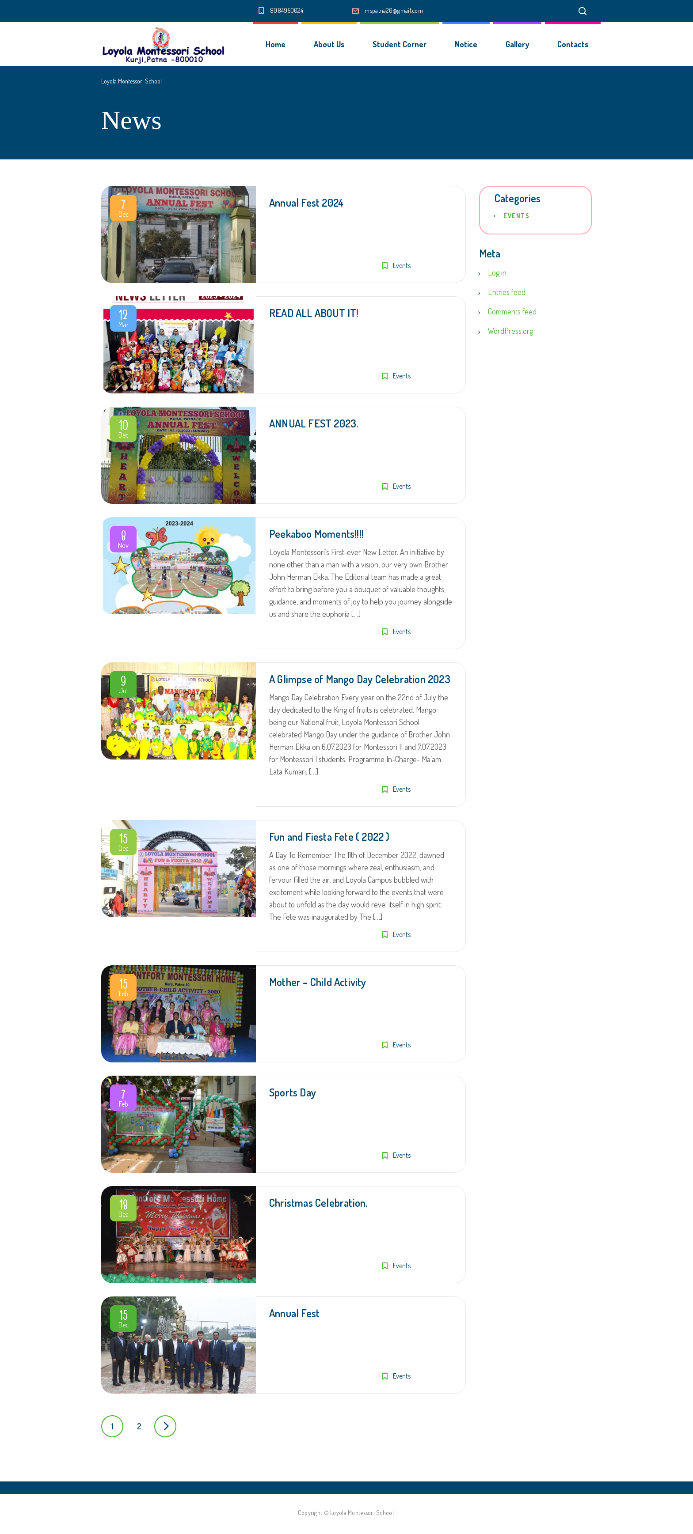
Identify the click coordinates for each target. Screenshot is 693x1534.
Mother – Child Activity (317, 982)
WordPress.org (510, 331)
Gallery (517, 44)
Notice (466, 44)
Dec (123, 210)
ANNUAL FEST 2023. (313, 423)
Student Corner (399, 44)
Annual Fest (294, 1313)
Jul (123, 686)
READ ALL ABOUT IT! (314, 313)
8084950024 (286, 10)
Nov (123, 541)
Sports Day (292, 1092)
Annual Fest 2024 (306, 202)
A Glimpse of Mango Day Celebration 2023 (359, 679)
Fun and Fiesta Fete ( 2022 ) (329, 836)
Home (276, 44)
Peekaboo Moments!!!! (316, 533)
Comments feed (512, 311)
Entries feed (506, 292)
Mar (123, 320)
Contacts (572, 44)
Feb (123, 989)
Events (402, 265)
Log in (497, 272)
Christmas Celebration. (318, 1202)
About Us (329, 44)
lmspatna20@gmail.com (393, 10)
